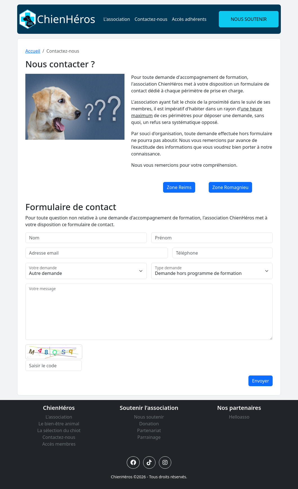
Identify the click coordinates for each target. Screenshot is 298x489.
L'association (116, 19)
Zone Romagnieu (230, 187)
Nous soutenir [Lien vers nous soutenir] (149, 417)
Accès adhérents (189, 19)
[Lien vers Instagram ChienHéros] (165, 462)
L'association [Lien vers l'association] (59, 417)
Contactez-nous (151, 19)
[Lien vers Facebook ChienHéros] (133, 462)
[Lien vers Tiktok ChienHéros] (149, 462)
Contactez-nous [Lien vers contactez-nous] (59, 437)
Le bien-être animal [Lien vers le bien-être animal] (59, 424)
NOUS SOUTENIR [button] (249, 19)
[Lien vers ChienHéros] (27, 18)
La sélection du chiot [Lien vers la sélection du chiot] (59, 430)
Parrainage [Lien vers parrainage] (149, 437)
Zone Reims (179, 187)
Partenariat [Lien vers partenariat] (149, 430)
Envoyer (260, 381)
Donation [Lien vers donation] (149, 424)
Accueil (32, 51)
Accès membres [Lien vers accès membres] (58, 444)
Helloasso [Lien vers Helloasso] (239, 417)
